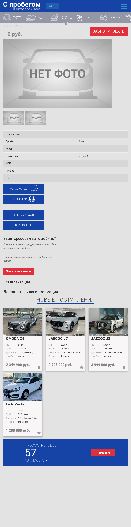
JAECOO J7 (58, 340)
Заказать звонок (19, 273)
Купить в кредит (22, 216)
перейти (101, 454)
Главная (7, 26)
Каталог (19, 26)
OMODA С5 (15, 340)
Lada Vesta (15, 406)
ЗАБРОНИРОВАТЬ (107, 31)
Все (50, 6)
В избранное (22, 226)
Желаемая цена (19, 189)
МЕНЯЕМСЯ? (19, 200)
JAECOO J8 (100, 340)
